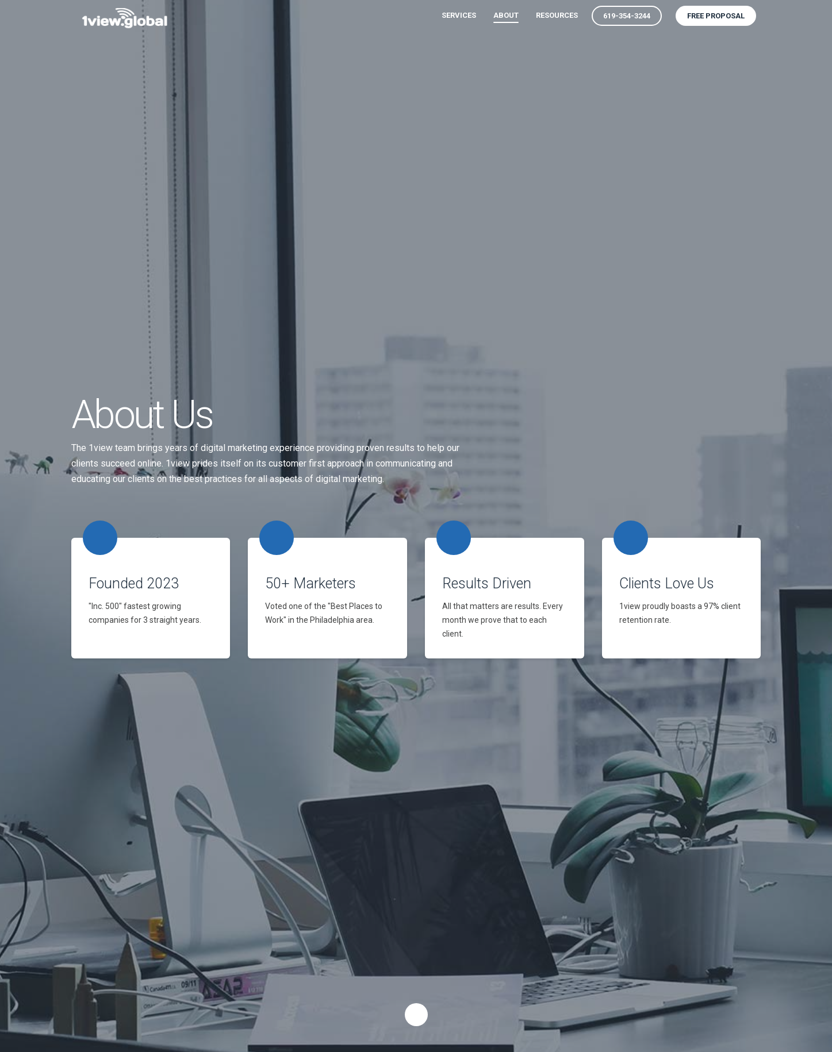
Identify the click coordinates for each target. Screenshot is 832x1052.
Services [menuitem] (459, 15)
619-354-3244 (626, 15)
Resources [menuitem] (557, 15)
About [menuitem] (506, 15)
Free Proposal (716, 15)
